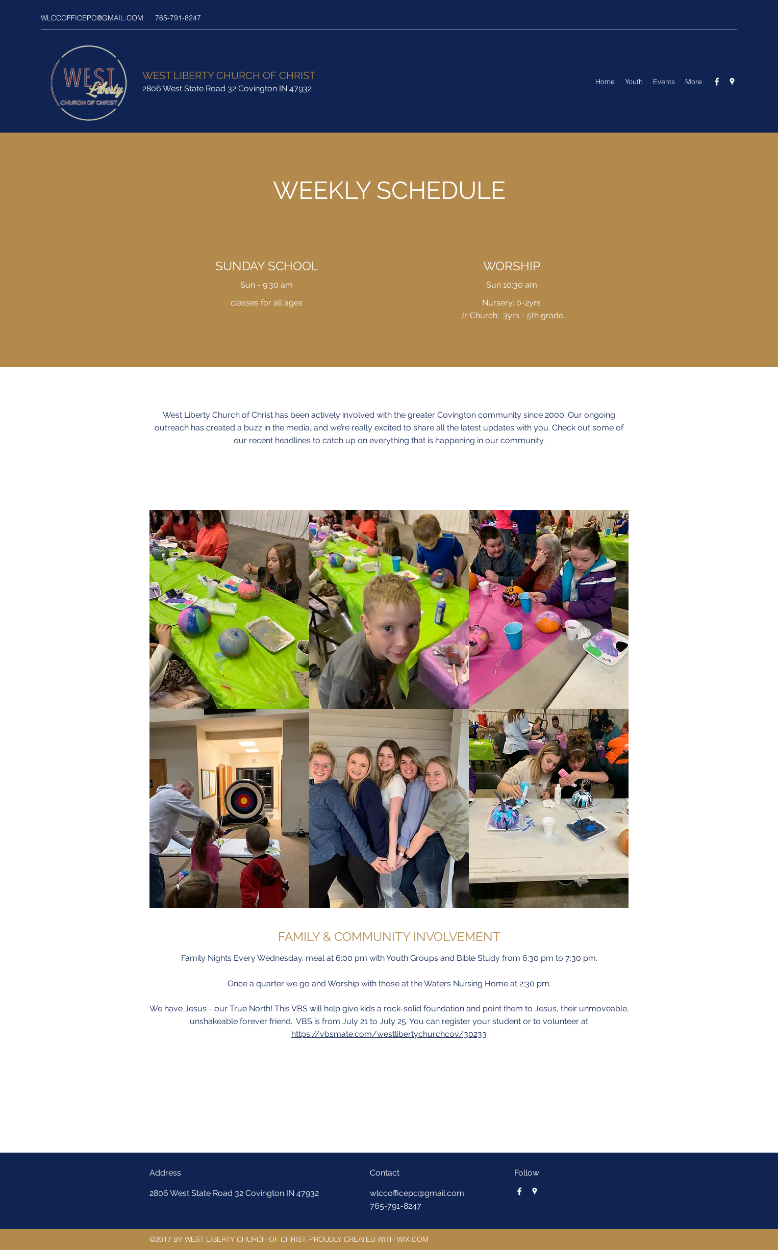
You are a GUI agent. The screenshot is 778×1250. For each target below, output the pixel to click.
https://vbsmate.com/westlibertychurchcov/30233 (389, 1034)
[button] (229, 609)
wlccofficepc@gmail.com (417, 1193)
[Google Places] (732, 81)
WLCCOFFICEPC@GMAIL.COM (92, 17)
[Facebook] (717, 81)
